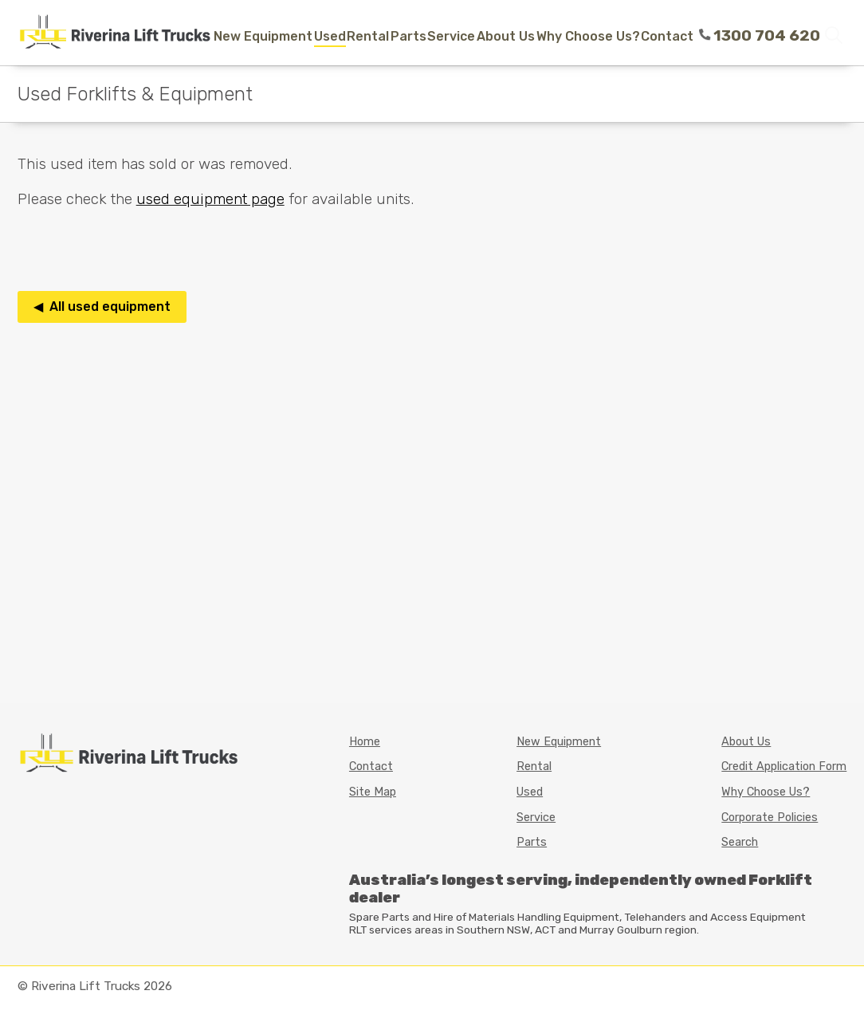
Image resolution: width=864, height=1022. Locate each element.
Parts (408, 36)
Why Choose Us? (588, 36)
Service (451, 36)
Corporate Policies (769, 817)
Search (739, 842)
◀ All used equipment (102, 306)
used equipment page (210, 199)
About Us (506, 36)
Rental (368, 36)
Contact (667, 36)
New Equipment (263, 36)
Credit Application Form (783, 766)
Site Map (372, 792)
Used (330, 36)
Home (364, 742)
